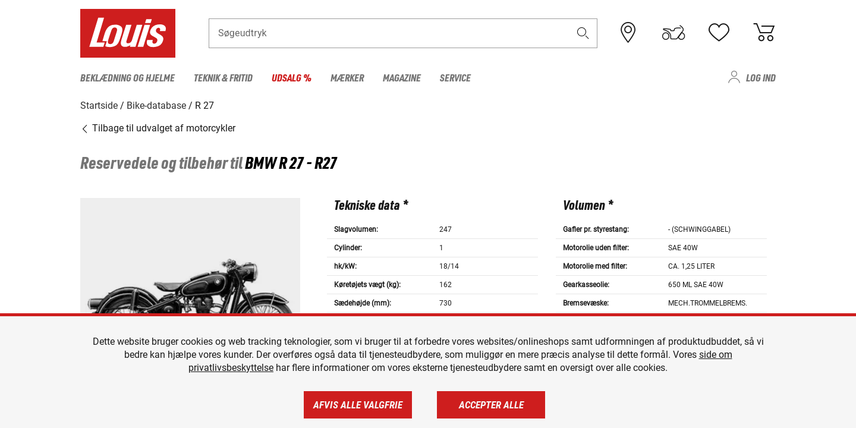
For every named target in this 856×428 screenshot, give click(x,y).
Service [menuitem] (455, 77)
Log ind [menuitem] (761, 77)
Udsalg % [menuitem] (291, 77)
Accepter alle (491, 405)
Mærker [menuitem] (347, 77)
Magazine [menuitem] (402, 77)
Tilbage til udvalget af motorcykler (157, 127)
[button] (583, 33)
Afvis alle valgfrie (357, 405)
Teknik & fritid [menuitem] (223, 77)
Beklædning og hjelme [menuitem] (127, 77)
